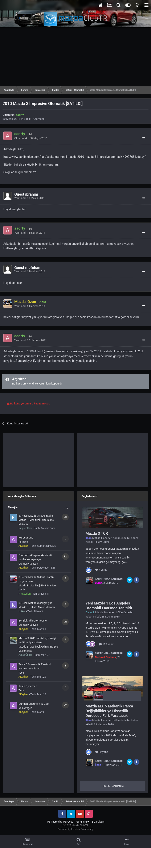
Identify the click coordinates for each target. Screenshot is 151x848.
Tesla (22, 672)
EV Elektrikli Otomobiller (33, 620)
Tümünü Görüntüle (112, 785)
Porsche (23, 541)
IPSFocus (68, 821)
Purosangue (26, 537)
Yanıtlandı (29, 198)
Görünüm (82, 821)
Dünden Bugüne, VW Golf (34, 703)
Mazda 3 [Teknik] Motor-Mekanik (37, 607)
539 (43, 302)
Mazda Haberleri (102, 538)
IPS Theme (53, 821)
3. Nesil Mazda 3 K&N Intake (36, 515)
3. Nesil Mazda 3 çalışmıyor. (35, 602)
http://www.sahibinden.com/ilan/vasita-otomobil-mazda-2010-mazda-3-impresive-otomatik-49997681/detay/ (74, 156)
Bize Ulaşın (98, 821)
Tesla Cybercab (28, 686)
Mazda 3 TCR (97, 533)
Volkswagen (25, 708)
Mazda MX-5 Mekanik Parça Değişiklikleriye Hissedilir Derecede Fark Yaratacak (109, 711)
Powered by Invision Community (76, 829)
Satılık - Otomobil (34, 118)
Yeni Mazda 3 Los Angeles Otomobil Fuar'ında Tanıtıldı (109, 605)
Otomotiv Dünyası (28, 563)
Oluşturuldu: (31, 138)
